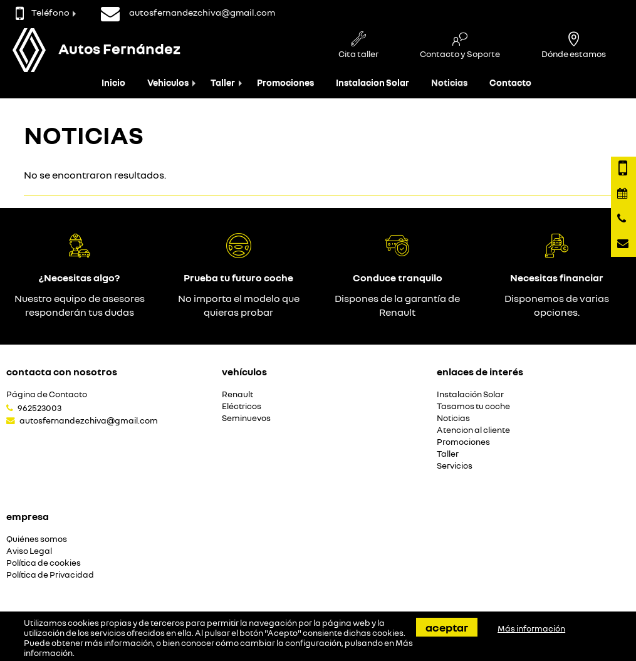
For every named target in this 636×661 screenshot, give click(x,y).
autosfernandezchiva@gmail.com (88, 420)
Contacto (510, 82)
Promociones (285, 82)
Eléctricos (241, 406)
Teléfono (43, 12)
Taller (223, 82)
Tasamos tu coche (473, 406)
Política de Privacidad (50, 575)
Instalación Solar (470, 394)
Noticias (449, 82)
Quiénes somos (36, 539)
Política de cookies (43, 563)
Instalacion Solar (372, 82)
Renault (237, 394)
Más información (531, 628)
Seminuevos (246, 418)
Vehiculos (168, 82)
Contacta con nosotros (61, 371)
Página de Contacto (46, 394)
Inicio (113, 82)
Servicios (454, 466)
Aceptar (446, 627)
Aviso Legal (29, 551)
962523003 (39, 408)
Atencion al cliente (473, 430)
